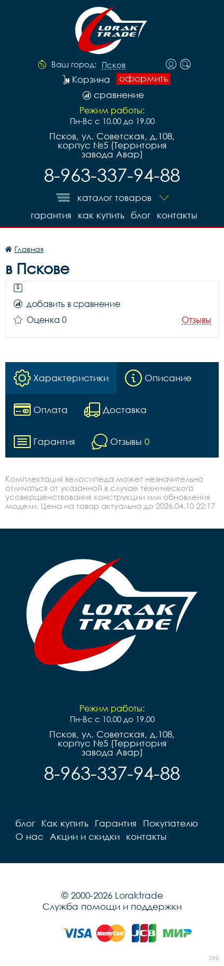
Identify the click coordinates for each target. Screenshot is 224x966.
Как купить (101, 215)
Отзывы (196, 319)
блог (140, 215)
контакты (177, 215)
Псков (114, 65)
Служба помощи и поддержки (112, 906)
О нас (29, 836)
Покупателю (170, 823)
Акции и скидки (85, 836)
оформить (143, 78)
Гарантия (51, 215)
